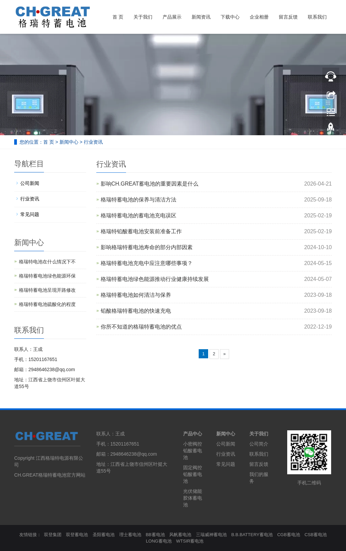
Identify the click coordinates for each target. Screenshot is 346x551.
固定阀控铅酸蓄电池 (192, 474)
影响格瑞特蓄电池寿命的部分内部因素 (147, 247)
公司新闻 (29, 183)
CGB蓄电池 (288, 534)
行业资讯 (93, 142)
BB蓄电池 (155, 534)
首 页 (118, 17)
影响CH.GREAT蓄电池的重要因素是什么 (149, 184)
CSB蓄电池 (315, 534)
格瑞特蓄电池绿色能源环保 (47, 276)
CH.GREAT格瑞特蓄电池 (40, 475)
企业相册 (259, 17)
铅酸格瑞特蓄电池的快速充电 (136, 311)
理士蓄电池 (130, 534)
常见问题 (29, 214)
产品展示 (172, 17)
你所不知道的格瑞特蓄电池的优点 (141, 327)
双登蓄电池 (77, 534)
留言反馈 (288, 17)
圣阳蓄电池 (104, 534)
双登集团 (52, 534)
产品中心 (192, 433)
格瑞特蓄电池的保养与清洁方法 (138, 199)
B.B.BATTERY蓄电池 (251, 534)
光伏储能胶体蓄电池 (192, 497)
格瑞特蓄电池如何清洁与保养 (136, 295)
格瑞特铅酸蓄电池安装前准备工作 (141, 231)
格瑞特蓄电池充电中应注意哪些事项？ (147, 263)
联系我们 (317, 17)
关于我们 (142, 17)
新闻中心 (68, 142)
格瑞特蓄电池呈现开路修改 (47, 290)
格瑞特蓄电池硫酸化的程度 (47, 304)
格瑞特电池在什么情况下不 (47, 261)
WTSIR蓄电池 (189, 541)
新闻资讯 (201, 17)
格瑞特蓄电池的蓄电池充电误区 (138, 215)
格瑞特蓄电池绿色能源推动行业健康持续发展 (155, 279)
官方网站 (76, 475)
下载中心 (230, 17)
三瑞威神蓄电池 (211, 534)
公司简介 (258, 444)
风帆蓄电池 (180, 534)
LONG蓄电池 (159, 541)
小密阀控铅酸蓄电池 (192, 450)
